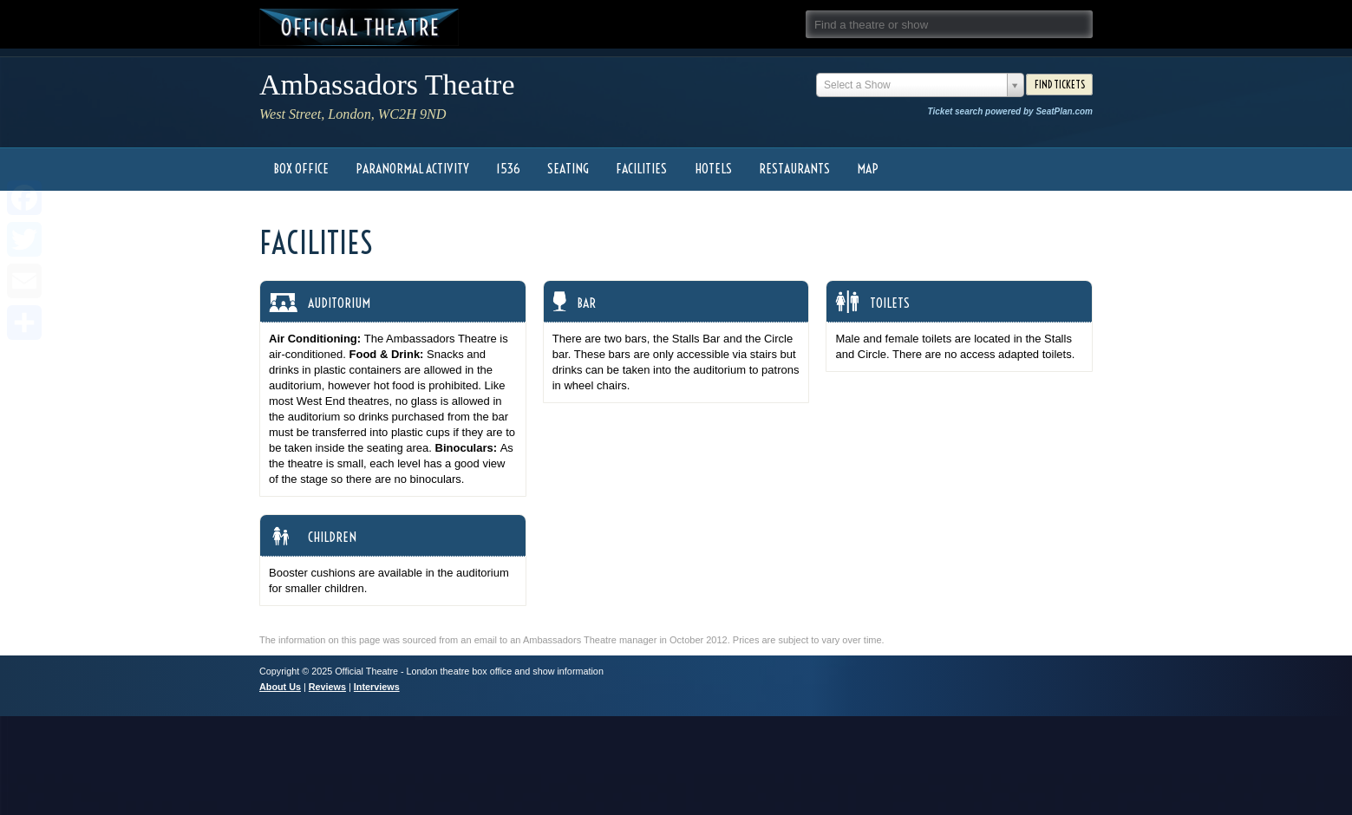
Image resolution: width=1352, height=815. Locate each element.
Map (867, 168)
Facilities (641, 168)
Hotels (713, 168)
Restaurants (794, 168)
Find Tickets (1060, 84)
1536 (508, 168)
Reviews (327, 686)
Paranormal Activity (412, 168)
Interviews (377, 686)
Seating (568, 168)
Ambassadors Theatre (387, 84)
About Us (280, 686)
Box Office (301, 168)
